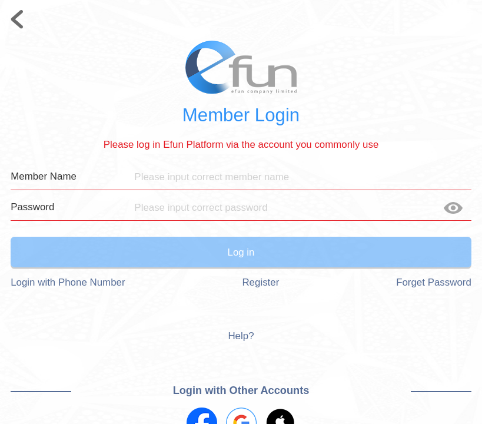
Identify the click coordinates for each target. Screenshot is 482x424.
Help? (241, 336)
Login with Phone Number (68, 282)
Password (32, 207)
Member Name (44, 176)
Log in (240, 252)
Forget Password (433, 282)
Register (260, 282)
